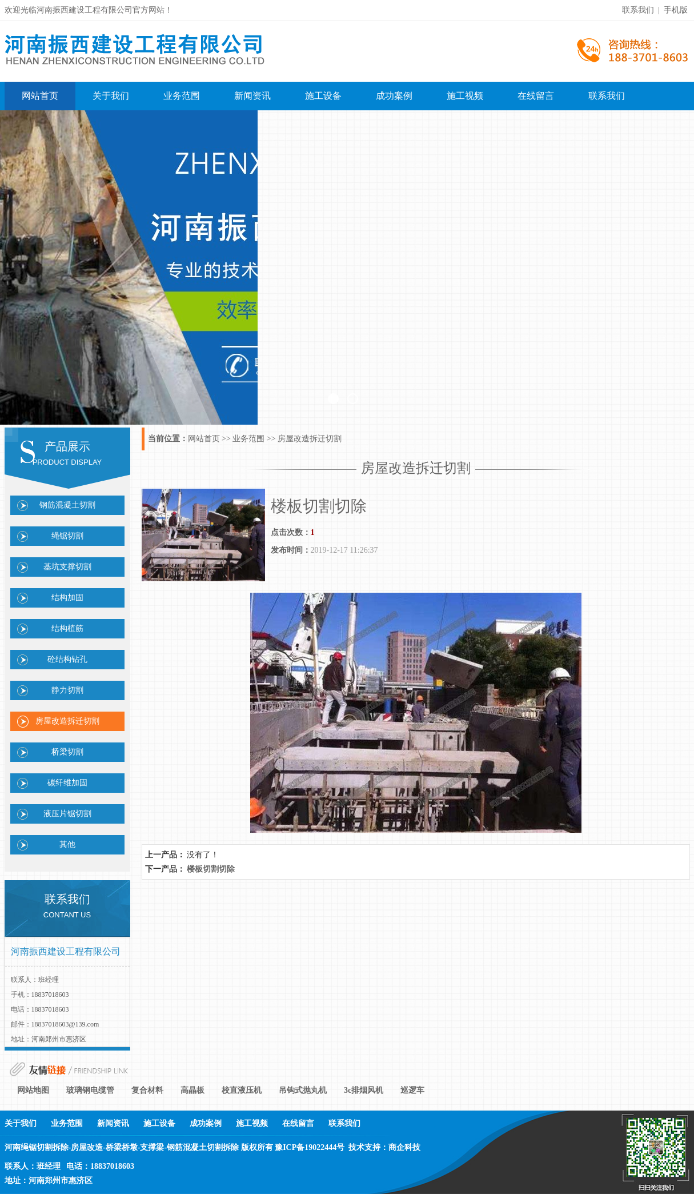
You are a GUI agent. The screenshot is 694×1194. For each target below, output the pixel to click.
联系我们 (606, 96)
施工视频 (465, 96)
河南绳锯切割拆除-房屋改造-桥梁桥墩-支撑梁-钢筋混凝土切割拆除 (122, 1147)
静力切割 (67, 690)
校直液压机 (242, 1090)
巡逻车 (412, 1090)
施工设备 (323, 96)
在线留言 (536, 96)
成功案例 (394, 96)
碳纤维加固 (67, 782)
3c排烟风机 (363, 1090)
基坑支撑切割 (67, 566)
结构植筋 (67, 628)
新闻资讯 (252, 96)
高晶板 (192, 1090)
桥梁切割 (67, 752)
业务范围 (181, 96)
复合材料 (147, 1090)
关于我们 (111, 96)
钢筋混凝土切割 (67, 505)
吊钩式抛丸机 (303, 1090)
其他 (67, 844)
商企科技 (404, 1147)
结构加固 (67, 597)
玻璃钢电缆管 (90, 1090)
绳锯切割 (67, 536)
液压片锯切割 (67, 813)
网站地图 (33, 1090)
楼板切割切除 (211, 869)
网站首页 (40, 96)
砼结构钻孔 (67, 659)
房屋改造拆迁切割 (67, 721)
